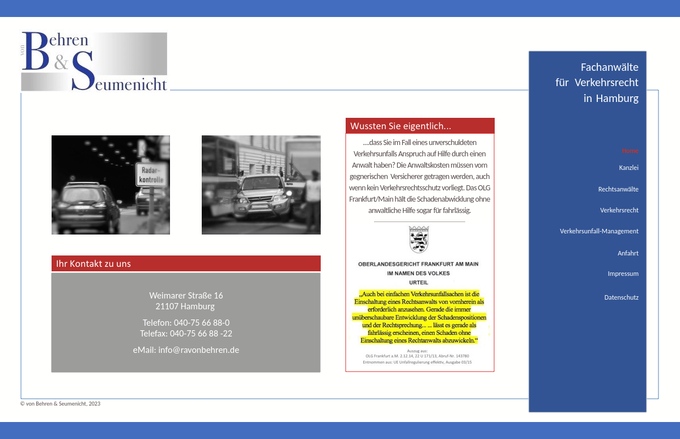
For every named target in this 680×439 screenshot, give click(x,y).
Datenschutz (622, 297)
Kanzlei (629, 168)
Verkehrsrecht (619, 210)
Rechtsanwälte (618, 189)
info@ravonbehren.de (198, 349)
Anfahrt (628, 253)
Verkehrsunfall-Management (599, 231)
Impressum (623, 274)
